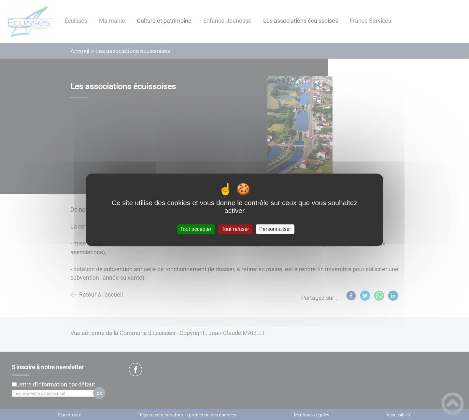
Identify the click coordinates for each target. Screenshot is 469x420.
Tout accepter (195, 229)
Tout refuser (235, 229)
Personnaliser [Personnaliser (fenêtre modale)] (275, 229)
